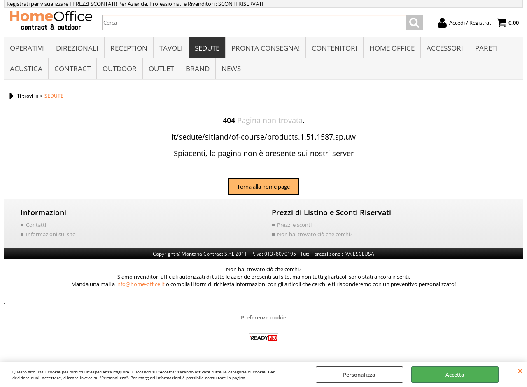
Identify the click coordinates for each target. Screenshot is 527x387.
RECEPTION (128, 48)
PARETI (486, 48)
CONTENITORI (334, 48)
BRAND (198, 68)
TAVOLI (171, 48)
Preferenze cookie (263, 317)
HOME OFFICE (392, 48)
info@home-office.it (140, 284)
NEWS (231, 68)
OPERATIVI (27, 48)
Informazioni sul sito (51, 234)
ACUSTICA (26, 68)
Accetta (454, 374)
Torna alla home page (263, 186)
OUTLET (161, 68)
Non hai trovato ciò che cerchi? (314, 234)
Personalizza (359, 374)
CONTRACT (72, 68)
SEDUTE (207, 48)
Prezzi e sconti (294, 224)
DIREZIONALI (77, 48)
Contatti (36, 224)
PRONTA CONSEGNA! (265, 48)
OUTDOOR (120, 68)
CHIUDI (520, 370)
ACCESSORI (445, 48)
